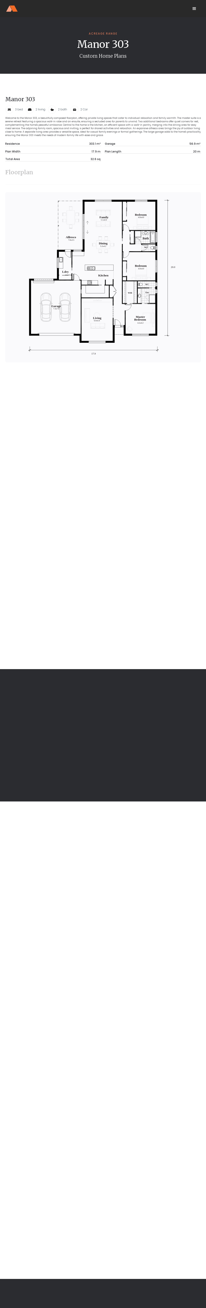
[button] (194, 8)
